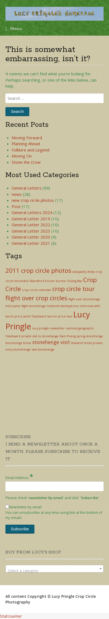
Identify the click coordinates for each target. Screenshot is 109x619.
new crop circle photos (33, 200)
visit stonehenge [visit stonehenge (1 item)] (43, 349)
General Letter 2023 (31, 231)
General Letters (26, 188)
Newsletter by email (23, 507)
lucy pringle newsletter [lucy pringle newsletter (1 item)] (48, 328)
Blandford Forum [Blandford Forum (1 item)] (42, 281)
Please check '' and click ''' (52, 497)
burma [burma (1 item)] (61, 281)
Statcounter (11, 616)
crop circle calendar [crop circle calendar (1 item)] (36, 290)
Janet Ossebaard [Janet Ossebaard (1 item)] (34, 316)
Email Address (19, 476)
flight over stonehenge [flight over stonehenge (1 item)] (84, 299)
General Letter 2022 (31, 224)
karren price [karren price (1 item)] (56, 316)
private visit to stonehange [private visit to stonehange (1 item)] (40, 336)
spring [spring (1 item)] (81, 336)
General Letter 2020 (31, 237)
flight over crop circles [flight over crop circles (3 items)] (36, 298)
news (17, 194)
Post (16, 206)
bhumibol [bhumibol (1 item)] (22, 281)
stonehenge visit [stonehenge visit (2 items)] (51, 342)
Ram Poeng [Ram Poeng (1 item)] (68, 336)
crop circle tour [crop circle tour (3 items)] (73, 288)
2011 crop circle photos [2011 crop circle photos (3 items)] (38, 270)
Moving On (22, 156)
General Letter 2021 (31, 243)
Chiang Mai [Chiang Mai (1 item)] (74, 281)
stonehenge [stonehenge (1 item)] (94, 336)
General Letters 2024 (32, 212)
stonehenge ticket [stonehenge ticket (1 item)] (18, 343)
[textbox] (54, 571)
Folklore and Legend (30, 150)
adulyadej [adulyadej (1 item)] (79, 272)
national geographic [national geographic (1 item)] (80, 328)
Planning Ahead (26, 143)
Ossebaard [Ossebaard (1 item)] (12, 336)
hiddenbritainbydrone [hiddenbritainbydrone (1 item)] (63, 306)
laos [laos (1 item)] (69, 316)
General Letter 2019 (31, 218)
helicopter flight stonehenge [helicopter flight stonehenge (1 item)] (25, 306)
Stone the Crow (26, 162)
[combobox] (54, 568)
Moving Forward (27, 137)
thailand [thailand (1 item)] (77, 343)
